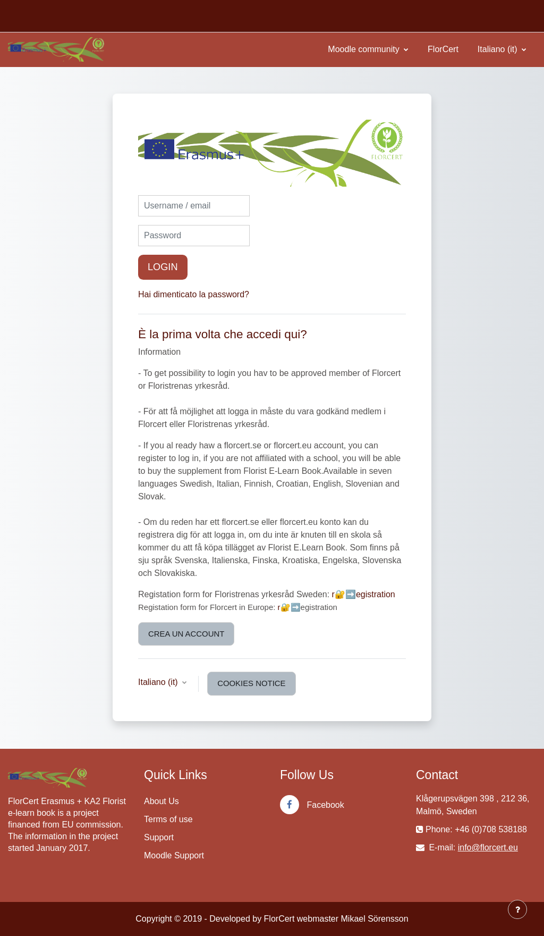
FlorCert (443, 49)
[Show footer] (517, 909)
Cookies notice (251, 683)
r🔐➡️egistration (363, 594)
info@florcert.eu (488, 847)
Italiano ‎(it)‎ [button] (159, 682)
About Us (161, 801)
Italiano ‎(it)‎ (499, 49)
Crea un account (186, 633)
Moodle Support (174, 855)
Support (159, 837)
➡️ (296, 607)
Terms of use (168, 819)
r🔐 (284, 607)
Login (163, 267)
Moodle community (365, 49)
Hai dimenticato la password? (193, 294)
